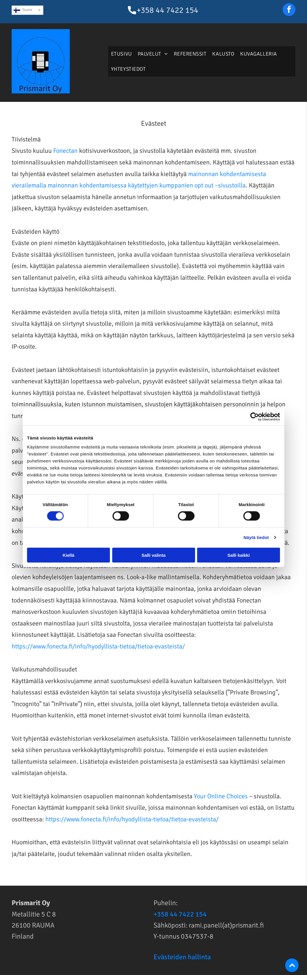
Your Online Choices (221, 796)
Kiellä (68, 554)
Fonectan (65, 151)
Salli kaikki (238, 554)
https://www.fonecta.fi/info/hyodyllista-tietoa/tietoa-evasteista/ (98, 646)
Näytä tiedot (256, 537)
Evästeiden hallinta (182, 957)
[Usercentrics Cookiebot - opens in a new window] (254, 416)
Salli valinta (154, 554)
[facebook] (289, 10)
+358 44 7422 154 (167, 10)
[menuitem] (121, 53)
